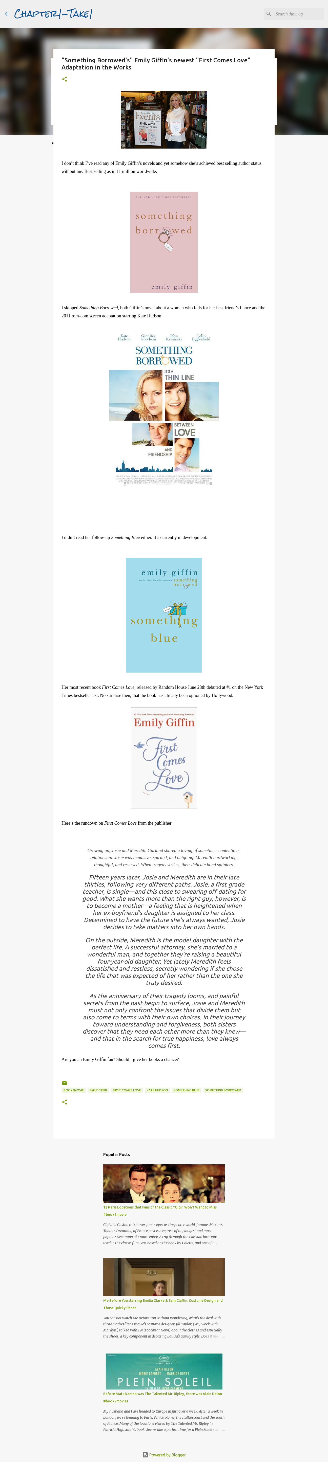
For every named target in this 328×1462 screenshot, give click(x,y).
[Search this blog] (297, 14)
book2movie (74, 1090)
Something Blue (186, 1090)
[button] (65, 79)
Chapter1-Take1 (53, 13)
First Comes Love (127, 1090)
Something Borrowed (223, 1090)
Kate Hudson (157, 1090)
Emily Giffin (98, 1090)
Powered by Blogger (164, 1455)
